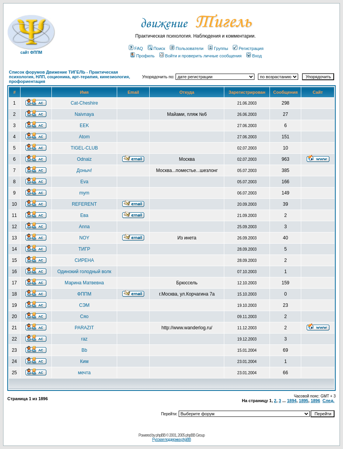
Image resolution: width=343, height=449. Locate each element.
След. (328, 400)
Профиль (142, 55)
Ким (84, 361)
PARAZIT (84, 327)
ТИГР (84, 249)
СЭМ (84, 305)
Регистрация (248, 48)
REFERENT (84, 204)
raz (84, 339)
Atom (84, 136)
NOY (84, 238)
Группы (218, 48)
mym (84, 193)
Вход (254, 55)
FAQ (136, 48)
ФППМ (84, 294)
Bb (84, 350)
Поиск (156, 48)
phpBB (161, 435)
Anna (84, 226)
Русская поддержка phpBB (171, 439)
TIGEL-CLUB (84, 148)
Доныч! (84, 170)
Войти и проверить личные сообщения (200, 55)
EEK (84, 125)
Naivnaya (84, 114)
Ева (84, 215)
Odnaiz (84, 159)
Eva (84, 181)
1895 (303, 400)
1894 (291, 400)
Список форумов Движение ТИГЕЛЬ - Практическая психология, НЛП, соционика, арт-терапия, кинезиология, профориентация (69, 77)
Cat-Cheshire (84, 103)
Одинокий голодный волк (84, 271)
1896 (315, 400)
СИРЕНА (84, 260)
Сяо (84, 316)
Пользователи (186, 48)
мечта (84, 372)
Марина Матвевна (84, 283)
